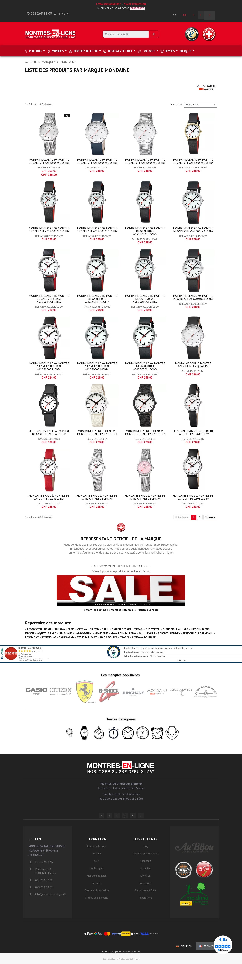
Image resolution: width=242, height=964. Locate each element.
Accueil (31, 62)
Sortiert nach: (177, 104)
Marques (48, 62)
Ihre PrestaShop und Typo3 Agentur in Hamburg (121, 959)
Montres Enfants (148, 609)
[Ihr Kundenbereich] (194, 15)
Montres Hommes (122, 609)
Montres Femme (96, 609)
